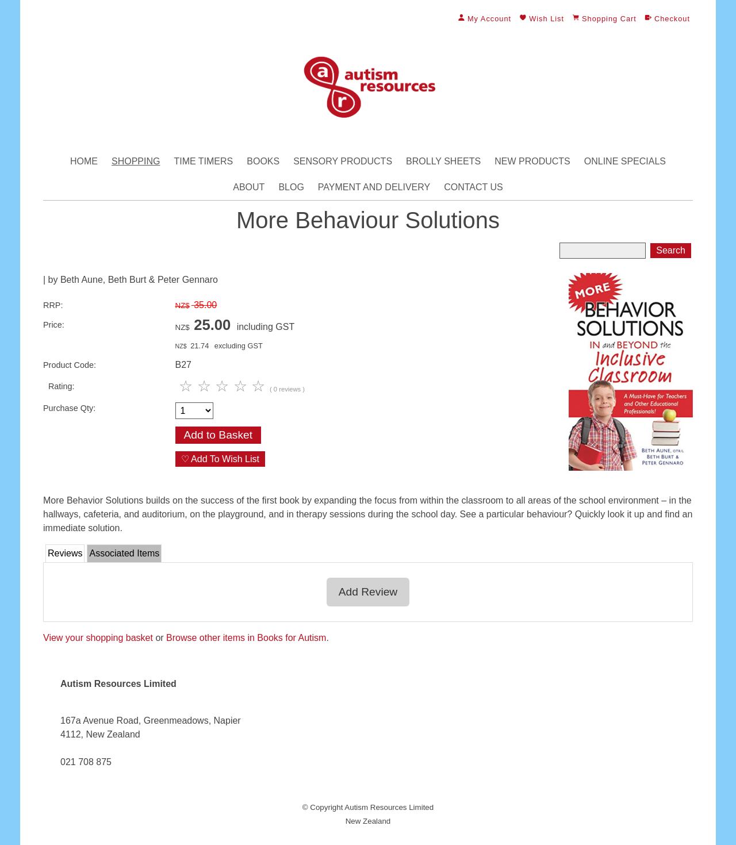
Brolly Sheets (443, 161)
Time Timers (203, 161)
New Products (532, 161)
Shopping (136, 161)
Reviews (65, 553)
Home (84, 161)
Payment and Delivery (374, 187)
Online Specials (625, 161)
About (248, 187)
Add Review (368, 592)
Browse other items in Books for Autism (246, 638)
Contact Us (473, 187)
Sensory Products (342, 161)
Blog (291, 187)
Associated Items (124, 553)
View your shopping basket (98, 638)
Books (263, 161)
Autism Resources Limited (389, 807)
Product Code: (69, 365)
